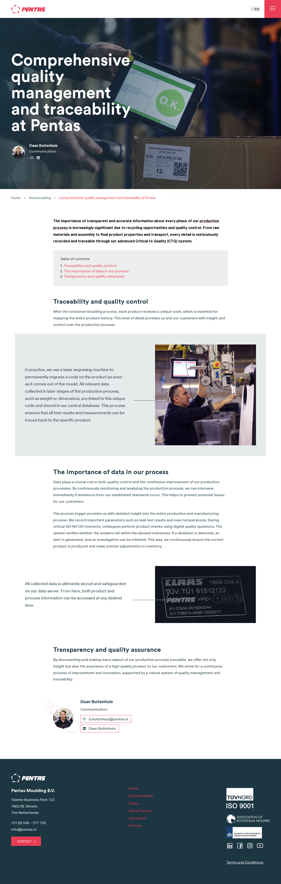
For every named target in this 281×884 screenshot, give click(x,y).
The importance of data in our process (96, 271)
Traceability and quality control (90, 265)
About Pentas (140, 811)
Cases (134, 803)
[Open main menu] (272, 9)
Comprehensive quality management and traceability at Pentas (107, 198)
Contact (24, 841)
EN (255, 9)
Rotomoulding (40, 198)
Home (16, 198)
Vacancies (137, 818)
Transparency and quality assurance (94, 276)
